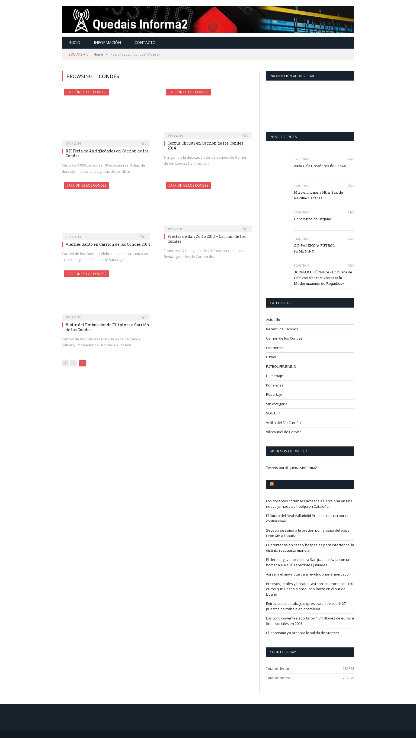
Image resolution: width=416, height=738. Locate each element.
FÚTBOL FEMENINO (281, 366)
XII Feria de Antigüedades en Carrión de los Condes (107, 153)
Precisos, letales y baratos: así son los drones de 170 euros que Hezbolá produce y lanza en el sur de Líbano (309, 589)
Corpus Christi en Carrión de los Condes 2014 (205, 145)
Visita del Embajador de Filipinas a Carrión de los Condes (107, 327)
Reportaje (274, 394)
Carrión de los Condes (86, 92)
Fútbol (271, 356)
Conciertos (275, 347)
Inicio (74, 42)
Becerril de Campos (282, 329)
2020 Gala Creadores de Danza (320, 165)
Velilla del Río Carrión (283, 422)
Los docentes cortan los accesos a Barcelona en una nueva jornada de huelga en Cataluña (309, 504)
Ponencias (274, 385)
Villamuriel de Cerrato (284, 431)
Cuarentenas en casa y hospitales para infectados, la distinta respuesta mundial (310, 547)
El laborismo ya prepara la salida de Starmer (302, 632)
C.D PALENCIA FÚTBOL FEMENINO (314, 248)
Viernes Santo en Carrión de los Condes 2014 (108, 244)
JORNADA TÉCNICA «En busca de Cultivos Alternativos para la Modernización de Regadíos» (323, 278)
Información (107, 42)
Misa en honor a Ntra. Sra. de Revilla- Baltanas (318, 195)
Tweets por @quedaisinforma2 (291, 467)
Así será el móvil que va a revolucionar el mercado (307, 574)
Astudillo (273, 319)
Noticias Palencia (290, 484)
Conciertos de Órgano (312, 218)
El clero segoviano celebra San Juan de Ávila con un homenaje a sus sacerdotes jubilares (308, 562)
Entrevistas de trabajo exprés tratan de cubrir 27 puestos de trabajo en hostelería (306, 606)
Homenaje (274, 375)
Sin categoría (276, 403)
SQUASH (273, 413)
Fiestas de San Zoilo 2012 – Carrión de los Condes (207, 239)
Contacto (145, 42)
